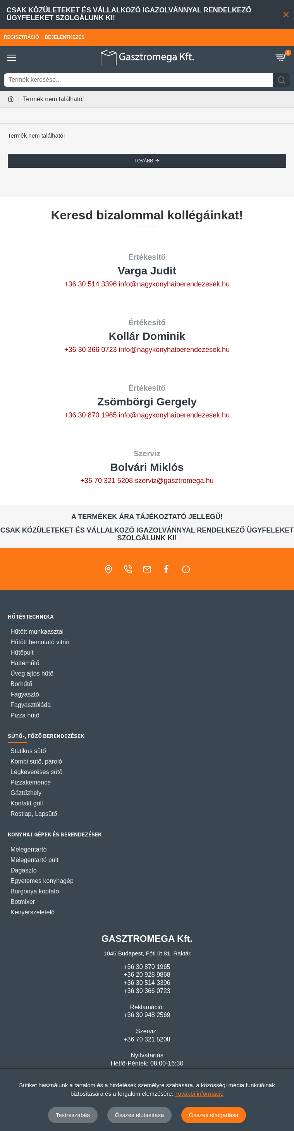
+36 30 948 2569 (147, 1015)
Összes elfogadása (214, 1115)
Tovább (143, 161)
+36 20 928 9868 (147, 974)
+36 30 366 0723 (90, 349)
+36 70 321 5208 (106, 480)
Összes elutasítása (139, 1115)
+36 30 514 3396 (90, 284)
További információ (199, 1093)
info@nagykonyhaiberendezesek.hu (174, 284)
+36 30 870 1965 (90, 415)
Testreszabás (73, 1115)
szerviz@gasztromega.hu (174, 480)
